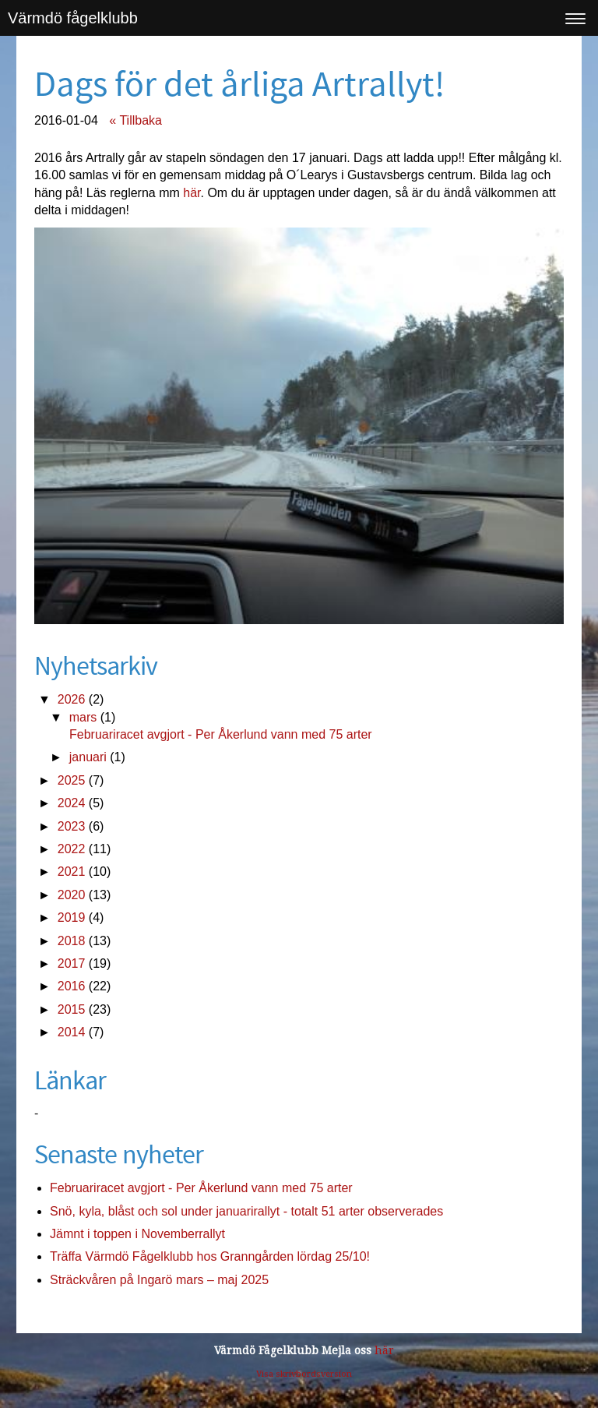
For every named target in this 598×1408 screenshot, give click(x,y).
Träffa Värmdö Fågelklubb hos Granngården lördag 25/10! (210, 1256)
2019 (72, 917)
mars (83, 717)
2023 (72, 826)
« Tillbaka (135, 120)
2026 (72, 699)
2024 (72, 803)
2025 (72, 780)
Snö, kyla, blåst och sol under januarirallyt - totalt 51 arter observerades (246, 1211)
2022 (72, 849)
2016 (72, 986)
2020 (72, 895)
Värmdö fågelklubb (73, 17)
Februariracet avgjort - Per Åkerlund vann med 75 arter (220, 734)
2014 (72, 1032)
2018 (72, 940)
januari (88, 757)
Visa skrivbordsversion (304, 1374)
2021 (72, 871)
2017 (72, 963)
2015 (72, 1009)
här (191, 192)
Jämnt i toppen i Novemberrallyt (137, 1233)
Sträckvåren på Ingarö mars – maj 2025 (159, 1279)
